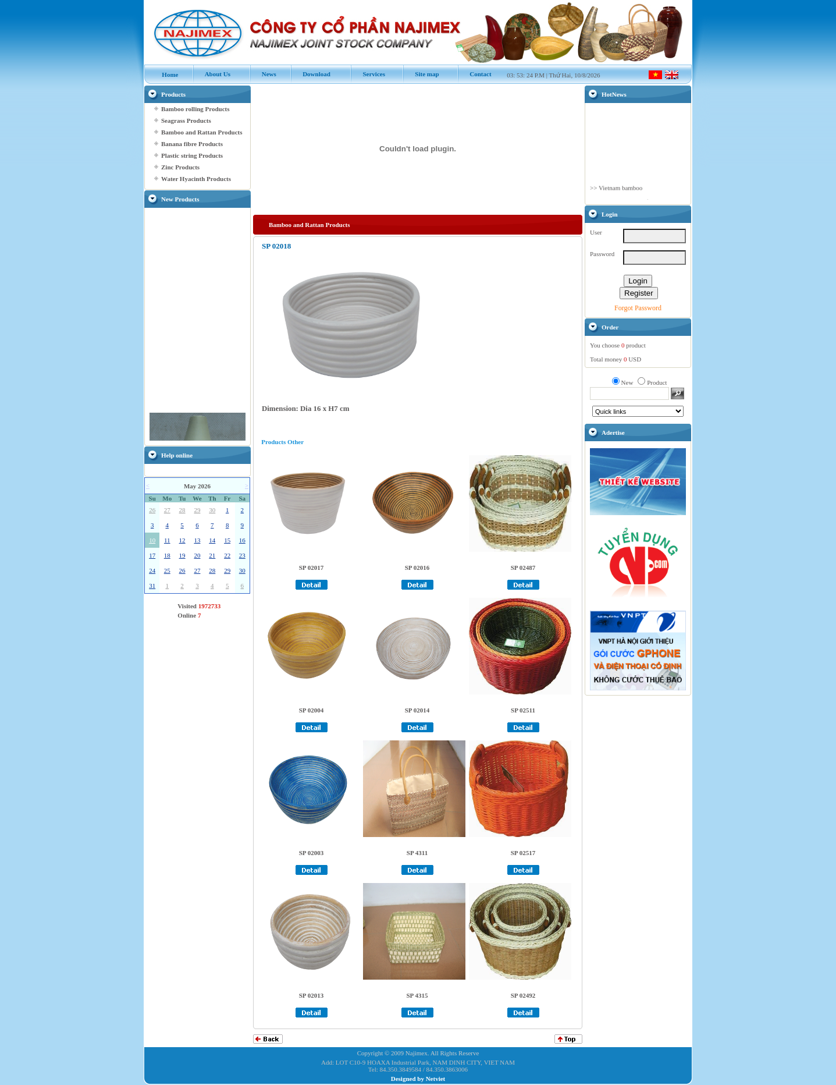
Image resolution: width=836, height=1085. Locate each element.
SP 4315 (417, 995)
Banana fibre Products (192, 143)
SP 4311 (417, 852)
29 (197, 509)
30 (212, 509)
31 (152, 585)
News (263, 73)
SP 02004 (311, 710)
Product (657, 382)
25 (167, 570)
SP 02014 (417, 710)
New (627, 382)
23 (242, 555)
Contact (474, 73)
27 (167, 509)
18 (167, 555)
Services (367, 73)
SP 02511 (523, 710)
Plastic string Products (192, 155)
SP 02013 (311, 995)
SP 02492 (523, 995)
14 (212, 540)
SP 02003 (311, 852)
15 (227, 540)
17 (152, 555)
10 (152, 540)
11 (167, 540)
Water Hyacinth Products (196, 178)
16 (242, 540)
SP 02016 (417, 567)
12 (182, 540)
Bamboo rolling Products (195, 108)
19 (182, 555)
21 (212, 555)
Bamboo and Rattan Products (201, 132)
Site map (421, 73)
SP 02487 (523, 567)
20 (197, 555)
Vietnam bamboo (620, 197)
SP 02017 (311, 567)
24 (152, 570)
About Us (211, 73)
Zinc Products (180, 167)
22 (227, 555)
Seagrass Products (186, 120)
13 (197, 540)
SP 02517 (523, 852)
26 (152, 509)
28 (182, 509)
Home (164, 74)
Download (310, 73)
